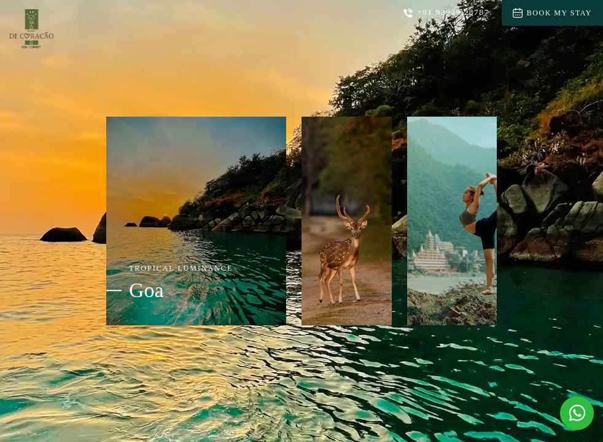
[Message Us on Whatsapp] (577, 413)
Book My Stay (552, 13)
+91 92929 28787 (446, 12)
